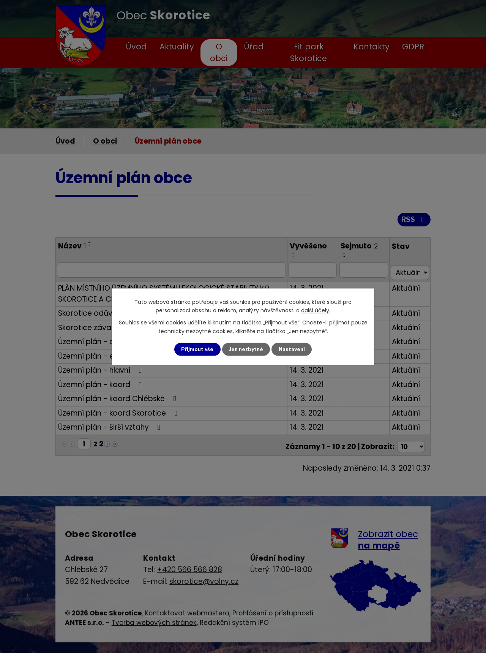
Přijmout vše (195, 349)
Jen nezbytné (246, 349)
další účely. (315, 310)
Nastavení (294, 349)
